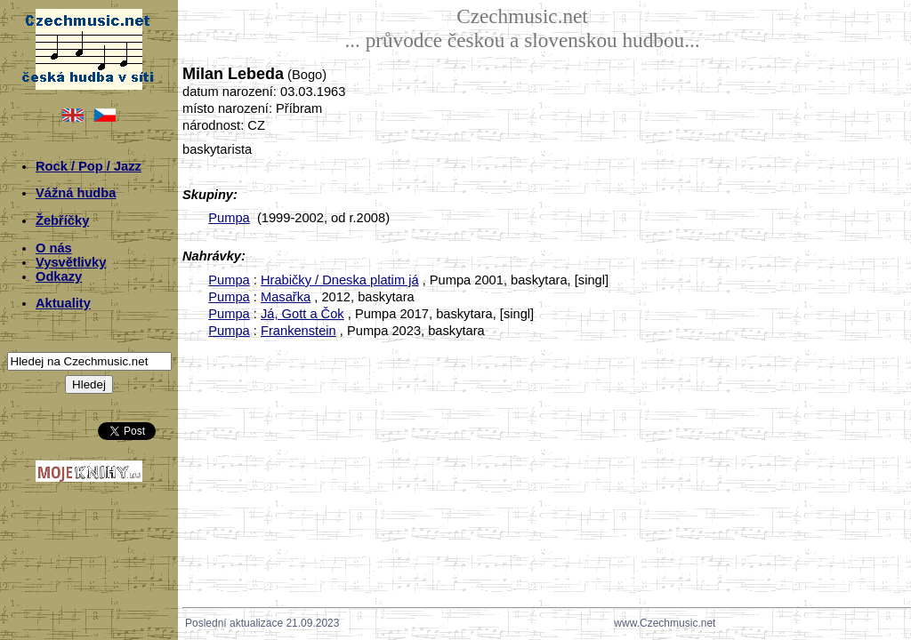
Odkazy (59, 276)
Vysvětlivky (71, 262)
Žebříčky (62, 220)
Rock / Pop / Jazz (88, 166)
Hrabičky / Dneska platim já (340, 280)
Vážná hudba (76, 193)
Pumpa (228, 218)
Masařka (285, 297)
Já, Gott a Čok (302, 314)
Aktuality (63, 303)
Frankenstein (298, 331)
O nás (54, 248)
